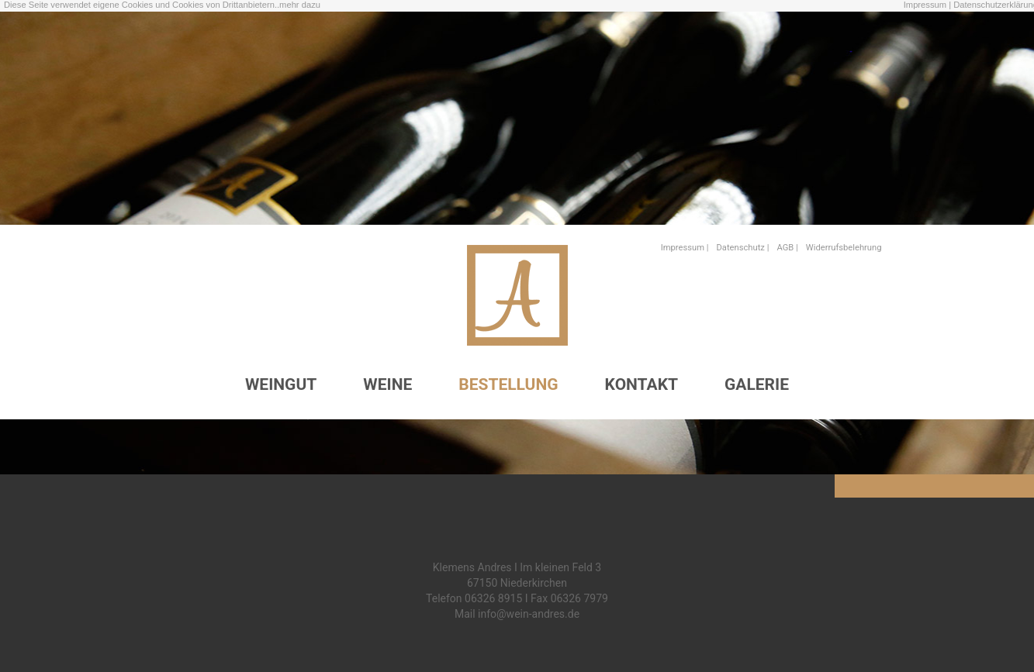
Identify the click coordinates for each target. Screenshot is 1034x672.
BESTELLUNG (508, 384)
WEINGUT (280, 384)
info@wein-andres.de (528, 614)
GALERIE (756, 384)
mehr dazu (299, 4)
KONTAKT (641, 384)
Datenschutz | (743, 248)
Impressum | (927, 4)
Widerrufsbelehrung (844, 248)
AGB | (786, 248)
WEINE (387, 384)
